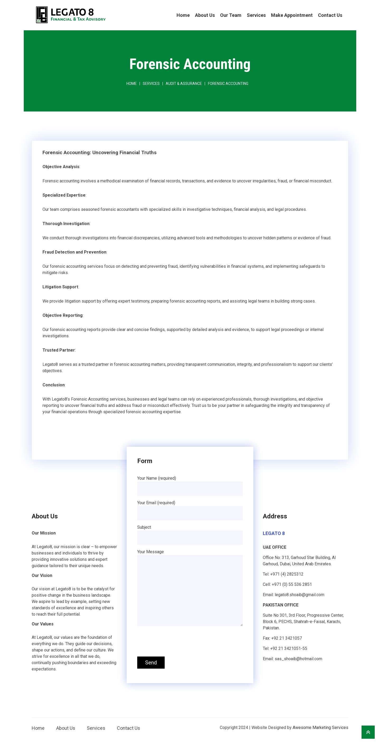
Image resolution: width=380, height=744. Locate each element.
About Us (205, 15)
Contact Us (330, 15)
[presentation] (177, 642)
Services (256, 15)
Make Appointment (292, 15)
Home (183, 15)
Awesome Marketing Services (320, 727)
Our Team (230, 15)
